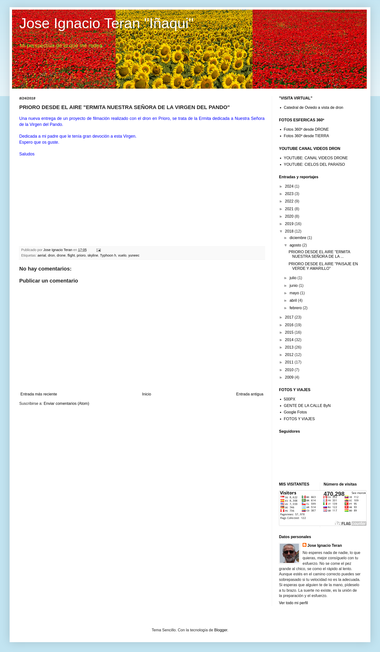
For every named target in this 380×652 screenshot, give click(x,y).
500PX (289, 399)
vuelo (122, 255)
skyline (93, 255)
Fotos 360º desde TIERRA (306, 136)
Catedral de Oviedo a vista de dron (313, 107)
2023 (290, 194)
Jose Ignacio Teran (324, 545)
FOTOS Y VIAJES (299, 419)
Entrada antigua (249, 394)
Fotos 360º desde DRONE (306, 129)
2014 (290, 340)
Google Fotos (295, 412)
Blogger (220, 630)
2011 (290, 362)
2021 (290, 209)
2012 (290, 355)
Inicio (146, 394)
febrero (296, 308)
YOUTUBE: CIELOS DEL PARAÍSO (314, 164)
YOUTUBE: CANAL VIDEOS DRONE (316, 158)
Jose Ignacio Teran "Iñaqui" (106, 23)
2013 (290, 347)
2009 (290, 377)
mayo (295, 293)
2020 (290, 216)
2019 (290, 224)
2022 (290, 201)
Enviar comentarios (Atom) (66, 403)
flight (71, 255)
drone (61, 255)
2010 (290, 370)
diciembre (298, 238)
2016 (290, 325)
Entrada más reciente (38, 394)
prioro (81, 255)
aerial (42, 255)
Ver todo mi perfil (293, 603)
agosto (296, 245)
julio (294, 278)
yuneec (133, 255)
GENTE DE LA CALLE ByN (307, 406)
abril (294, 300)
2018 (290, 231)
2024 (290, 186)
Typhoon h (108, 255)
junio (294, 285)
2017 (290, 317)
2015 (290, 332)
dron (51, 255)
